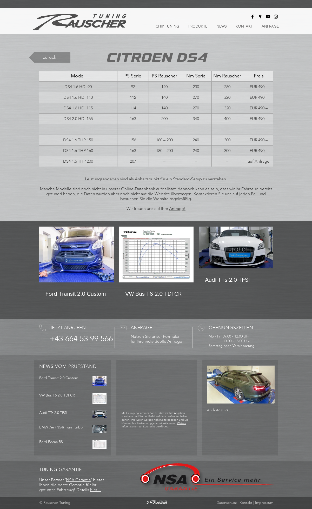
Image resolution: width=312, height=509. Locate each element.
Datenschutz (226, 502)
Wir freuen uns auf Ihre (148, 208)
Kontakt (246, 502)
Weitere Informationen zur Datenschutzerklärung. (154, 424)
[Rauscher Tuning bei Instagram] (275, 16)
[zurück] (49, 57)
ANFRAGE (141, 327)
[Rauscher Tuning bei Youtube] (268, 16)
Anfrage (176, 208)
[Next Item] (266, 385)
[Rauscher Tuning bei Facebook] (252, 16)
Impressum (264, 502)
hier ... (95, 489)
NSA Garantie (78, 479)
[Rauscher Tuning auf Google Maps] (260, 16)
